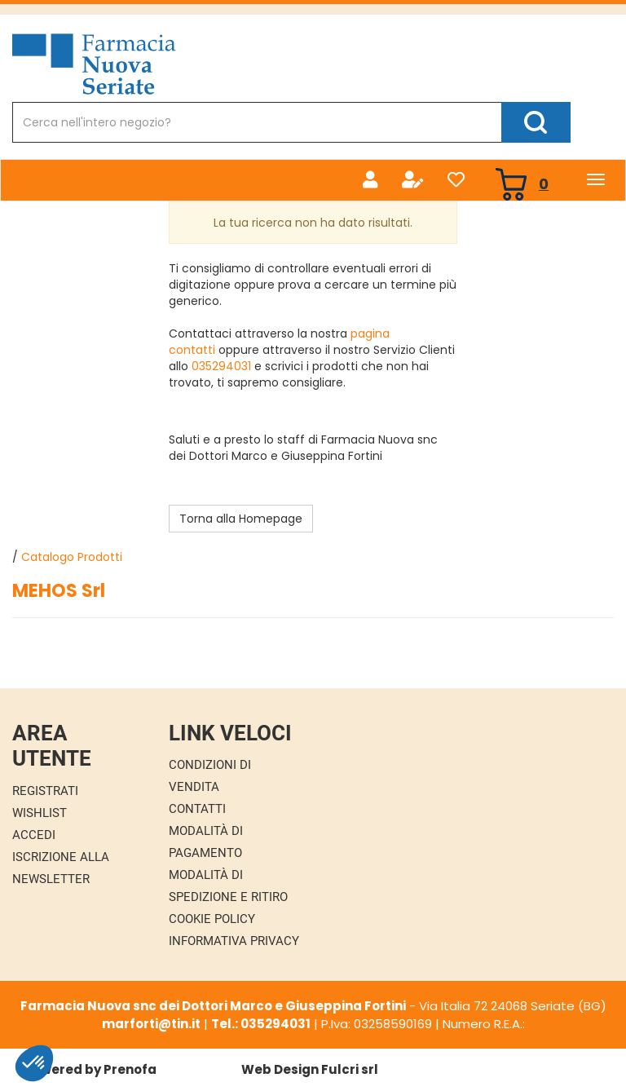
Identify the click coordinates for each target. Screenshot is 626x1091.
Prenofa (130, 1069)
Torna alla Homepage (240, 518)
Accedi (33, 835)
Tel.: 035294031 (261, 1023)
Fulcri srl (349, 1069)
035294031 (221, 366)
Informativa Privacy (234, 941)
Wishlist (39, 813)
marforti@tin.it (151, 1023)
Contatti (197, 809)
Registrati (45, 791)
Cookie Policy (212, 919)
